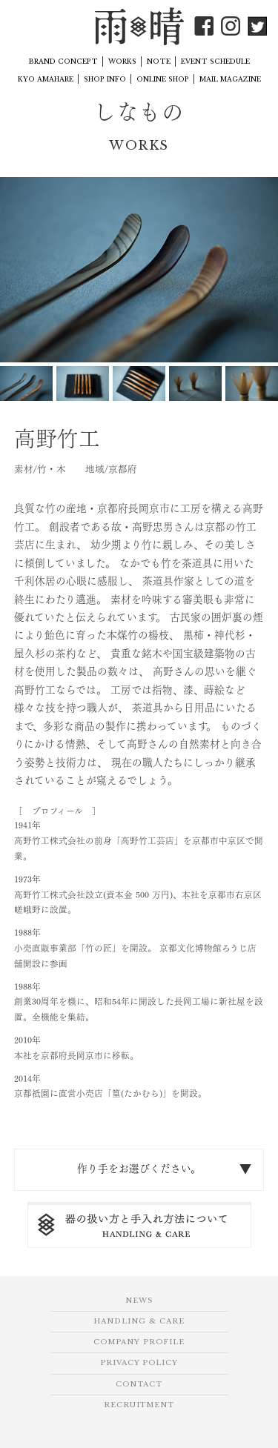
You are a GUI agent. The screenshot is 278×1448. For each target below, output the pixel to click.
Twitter (257, 26)
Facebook (204, 26)
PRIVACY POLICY (139, 1362)
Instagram (230, 26)
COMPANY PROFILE (138, 1342)
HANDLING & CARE (138, 1321)
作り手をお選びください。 (139, 1169)
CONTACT (139, 1384)
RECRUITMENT (139, 1405)
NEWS (139, 1300)
